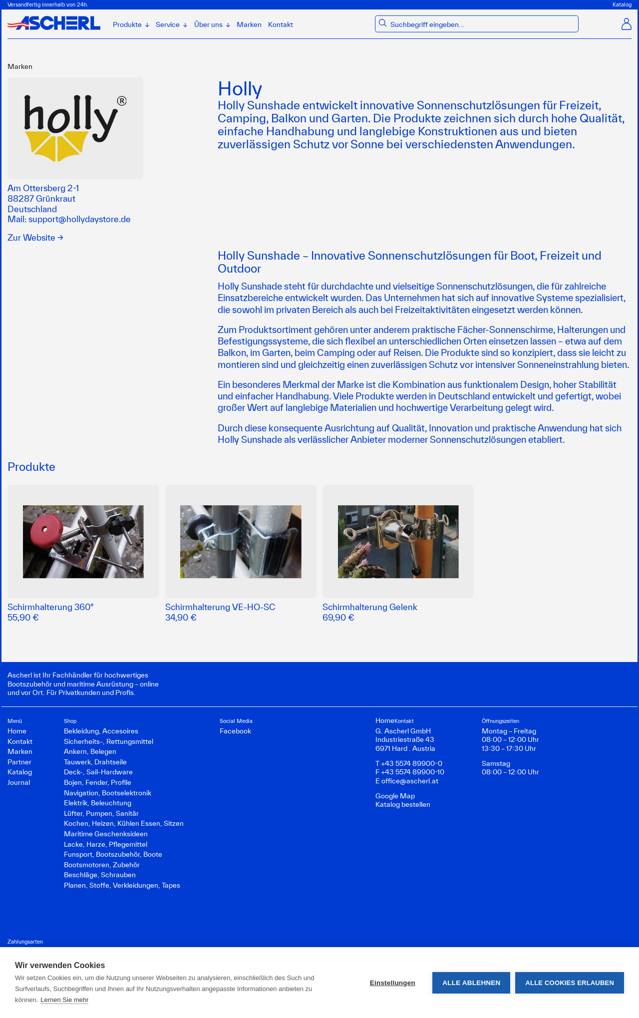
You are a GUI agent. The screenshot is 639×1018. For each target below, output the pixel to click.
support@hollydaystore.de (79, 219)
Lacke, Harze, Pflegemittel (105, 844)
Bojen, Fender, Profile (97, 782)
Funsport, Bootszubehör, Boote (113, 854)
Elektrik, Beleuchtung (97, 803)
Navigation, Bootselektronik (107, 793)
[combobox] (483, 25)
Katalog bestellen (402, 804)
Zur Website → (35, 237)
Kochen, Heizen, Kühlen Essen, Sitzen (124, 823)
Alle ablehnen (471, 983)
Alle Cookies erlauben (569, 983)
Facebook (235, 731)
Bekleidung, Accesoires (101, 731)
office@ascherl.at (409, 781)
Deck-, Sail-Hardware (98, 772)
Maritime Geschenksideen (106, 834)
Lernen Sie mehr (64, 1000)
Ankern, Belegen (90, 751)
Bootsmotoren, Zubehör (102, 865)
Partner (19, 762)
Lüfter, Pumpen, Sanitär (101, 813)
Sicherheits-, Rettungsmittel (108, 741)
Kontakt (280, 24)
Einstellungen (392, 983)
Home (16, 731)
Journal (18, 782)
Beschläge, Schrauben (100, 875)
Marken (249, 24)
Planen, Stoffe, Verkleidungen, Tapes (122, 885)
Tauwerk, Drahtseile (95, 762)
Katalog (622, 4)
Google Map (395, 796)
